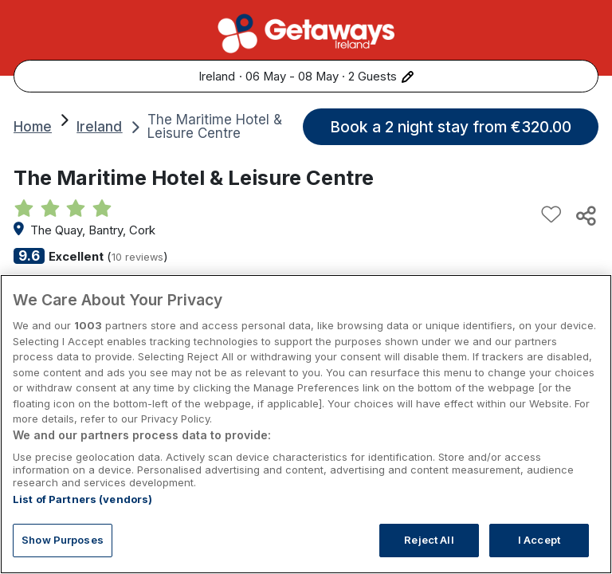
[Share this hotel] (584, 215)
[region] (306, 424)
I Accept (539, 539)
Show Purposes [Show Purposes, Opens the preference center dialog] (63, 539)
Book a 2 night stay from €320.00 (450, 126)
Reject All (428, 539)
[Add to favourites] (551, 215)
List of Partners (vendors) (82, 499)
